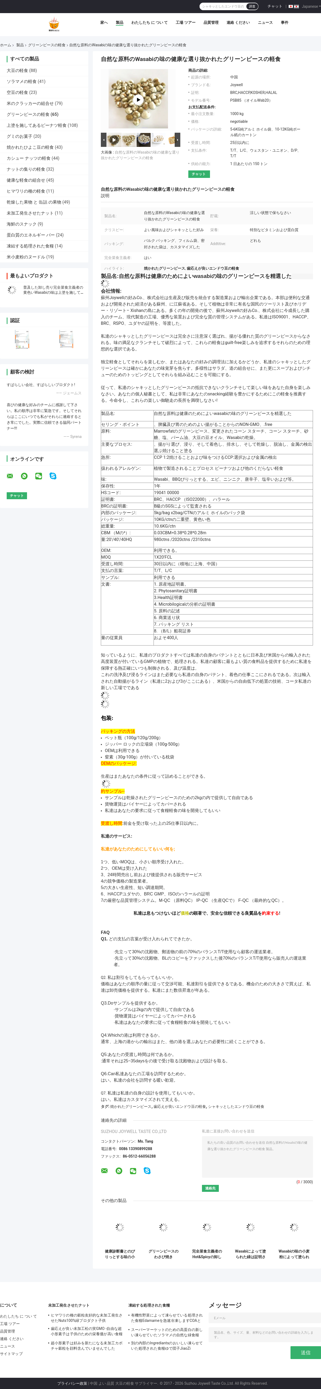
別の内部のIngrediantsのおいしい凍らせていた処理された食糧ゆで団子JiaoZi (167, 1345)
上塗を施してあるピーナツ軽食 (37, 125)
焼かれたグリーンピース (130, 1106)
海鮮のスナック (22, 224)
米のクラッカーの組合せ (30, 103)
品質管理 (211, 22)
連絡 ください (238, 22)
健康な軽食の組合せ (26, 180)
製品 (119, 22)
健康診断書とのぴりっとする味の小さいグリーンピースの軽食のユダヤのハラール (120, 1254)
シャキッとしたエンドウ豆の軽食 (236, 1106)
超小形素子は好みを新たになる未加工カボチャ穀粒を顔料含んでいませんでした (87, 1345)
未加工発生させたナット (30, 213)
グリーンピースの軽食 (47, 45)
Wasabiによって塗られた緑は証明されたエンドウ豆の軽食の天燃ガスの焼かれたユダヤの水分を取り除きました (250, 1254)
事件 (284, 22)
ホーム (5, 45)
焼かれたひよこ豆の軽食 (30, 147)
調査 (252, 6)
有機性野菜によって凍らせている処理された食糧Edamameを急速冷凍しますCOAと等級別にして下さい (167, 1318)
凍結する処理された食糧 (30, 246)
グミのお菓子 (19, 136)
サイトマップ (11, 1354)
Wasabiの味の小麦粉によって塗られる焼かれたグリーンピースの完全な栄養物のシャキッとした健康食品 (294, 1254)
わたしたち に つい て (149, 22)
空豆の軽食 (17, 92)
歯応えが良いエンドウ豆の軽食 (180, 1106)
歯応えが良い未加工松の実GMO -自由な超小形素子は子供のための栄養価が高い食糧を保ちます (87, 1332)
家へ (104, 22)
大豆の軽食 (17, 70)
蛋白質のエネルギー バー (31, 235)
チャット (275, 6)
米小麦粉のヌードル (26, 257)
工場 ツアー (185, 22)
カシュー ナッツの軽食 (29, 158)
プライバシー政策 (72, 1383)
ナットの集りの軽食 (26, 169)
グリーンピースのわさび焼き (163, 1254)
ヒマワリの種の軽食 (26, 191)
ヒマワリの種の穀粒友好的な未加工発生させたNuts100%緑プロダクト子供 (87, 1318)
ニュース (265, 22)
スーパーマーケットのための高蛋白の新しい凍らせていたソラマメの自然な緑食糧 (167, 1332)
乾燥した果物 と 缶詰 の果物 (34, 202)
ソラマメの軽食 (22, 81)
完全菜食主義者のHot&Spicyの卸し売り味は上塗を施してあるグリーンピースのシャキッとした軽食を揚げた (207, 1254)
